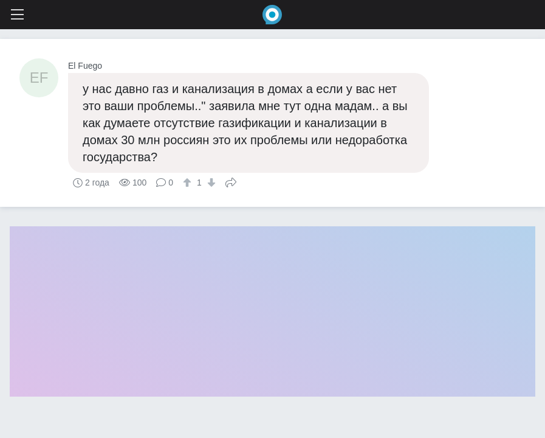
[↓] (210, 182)
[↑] (188, 182)
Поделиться (231, 181)
